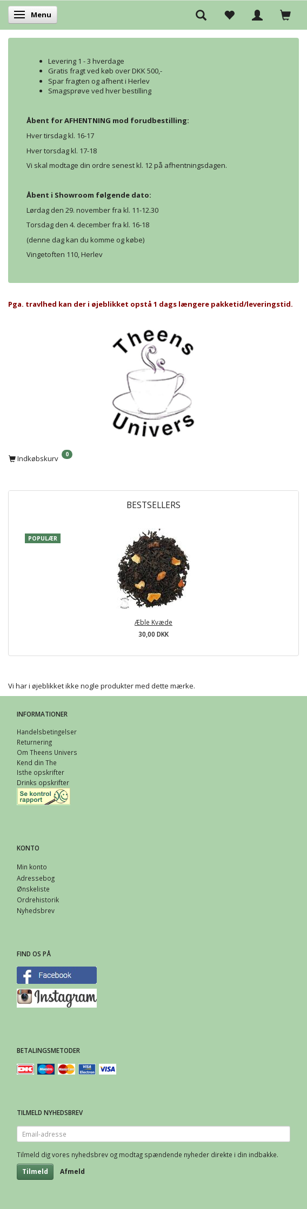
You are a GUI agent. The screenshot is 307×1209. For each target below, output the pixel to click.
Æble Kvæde (153, 622)
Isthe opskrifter (40, 772)
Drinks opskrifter (43, 782)
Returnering (34, 742)
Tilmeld (35, 1171)
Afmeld (72, 1171)
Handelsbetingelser (47, 731)
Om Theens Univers (47, 752)
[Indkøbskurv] (153, 458)
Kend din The (37, 762)
